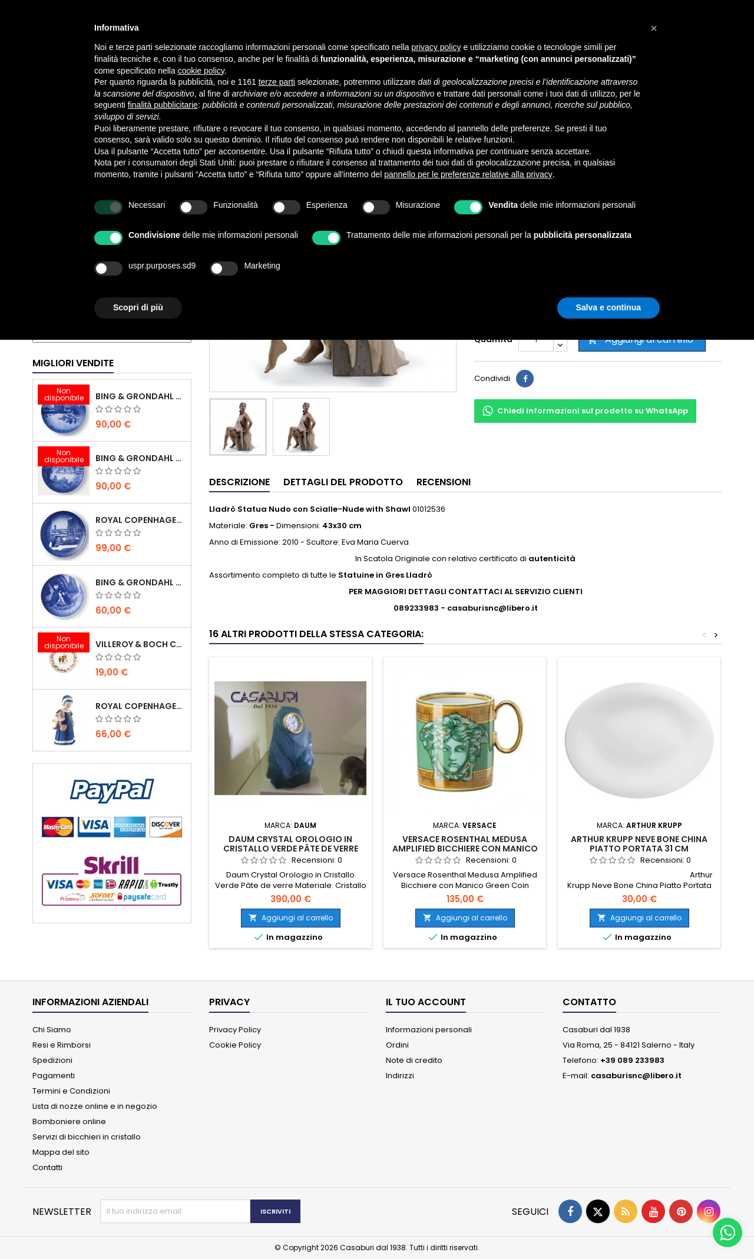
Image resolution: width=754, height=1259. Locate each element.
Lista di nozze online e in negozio (94, 1106)
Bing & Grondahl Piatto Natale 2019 (140, 458)
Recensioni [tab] (443, 482)
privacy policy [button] (436, 47)
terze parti (277, 82)
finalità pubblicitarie (163, 105)
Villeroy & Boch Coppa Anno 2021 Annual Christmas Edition (140, 644)
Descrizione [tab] (239, 482)
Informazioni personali (429, 1029)
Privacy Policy (235, 1029)
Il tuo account (426, 1002)
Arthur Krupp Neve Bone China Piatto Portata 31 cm (639, 843)
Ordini (397, 1045)
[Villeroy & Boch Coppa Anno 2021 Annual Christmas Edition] (64, 643)
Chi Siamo (51, 1029)
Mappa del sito (61, 1152)
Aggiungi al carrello (640, 339)
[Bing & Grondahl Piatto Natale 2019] (64, 457)
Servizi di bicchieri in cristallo (86, 1136)
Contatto (589, 1002)
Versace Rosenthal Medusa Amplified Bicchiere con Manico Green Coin (465, 848)
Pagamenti (53, 1075)
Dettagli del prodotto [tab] (343, 482)
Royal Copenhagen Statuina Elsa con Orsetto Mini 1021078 (140, 706)
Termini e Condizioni (71, 1090)
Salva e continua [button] (608, 307)
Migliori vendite (73, 363)
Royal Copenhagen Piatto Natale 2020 (140, 520)
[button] (653, 28)
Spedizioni (52, 1060)
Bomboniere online (69, 1121)
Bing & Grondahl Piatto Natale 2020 (140, 396)
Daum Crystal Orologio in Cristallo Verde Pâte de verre (290, 843)
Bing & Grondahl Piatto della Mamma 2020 (140, 582)
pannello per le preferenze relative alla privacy (468, 174)
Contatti (47, 1167)
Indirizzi (400, 1075)
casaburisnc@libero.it (636, 1075)
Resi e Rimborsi (61, 1045)
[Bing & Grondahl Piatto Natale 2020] (64, 396)
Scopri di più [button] (138, 307)
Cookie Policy (235, 1045)
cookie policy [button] (201, 70)
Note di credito (414, 1060)
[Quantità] (536, 340)
